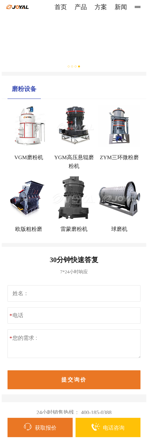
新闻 (121, 6)
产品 (81, 6)
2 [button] (72, 66)
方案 (101, 6)
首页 (61, 6)
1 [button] (69, 66)
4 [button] (79, 66)
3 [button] (76, 66)
